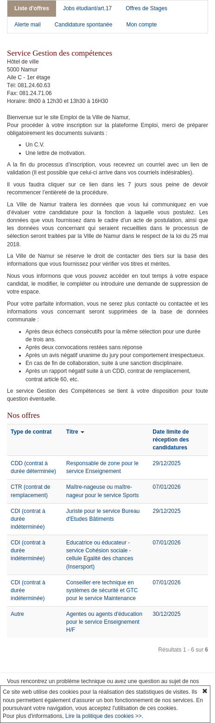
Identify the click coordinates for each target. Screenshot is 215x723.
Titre (72, 432)
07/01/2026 (167, 487)
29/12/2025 (167, 463)
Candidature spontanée (84, 24)
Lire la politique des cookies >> (103, 716)
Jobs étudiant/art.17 (87, 8)
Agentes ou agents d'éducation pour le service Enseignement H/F (104, 622)
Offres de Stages (146, 8)
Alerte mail (27, 24)
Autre (17, 614)
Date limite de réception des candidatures (171, 440)
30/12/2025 (167, 614)
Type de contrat (31, 432)
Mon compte (141, 24)
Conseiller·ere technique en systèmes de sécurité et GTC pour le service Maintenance (102, 590)
